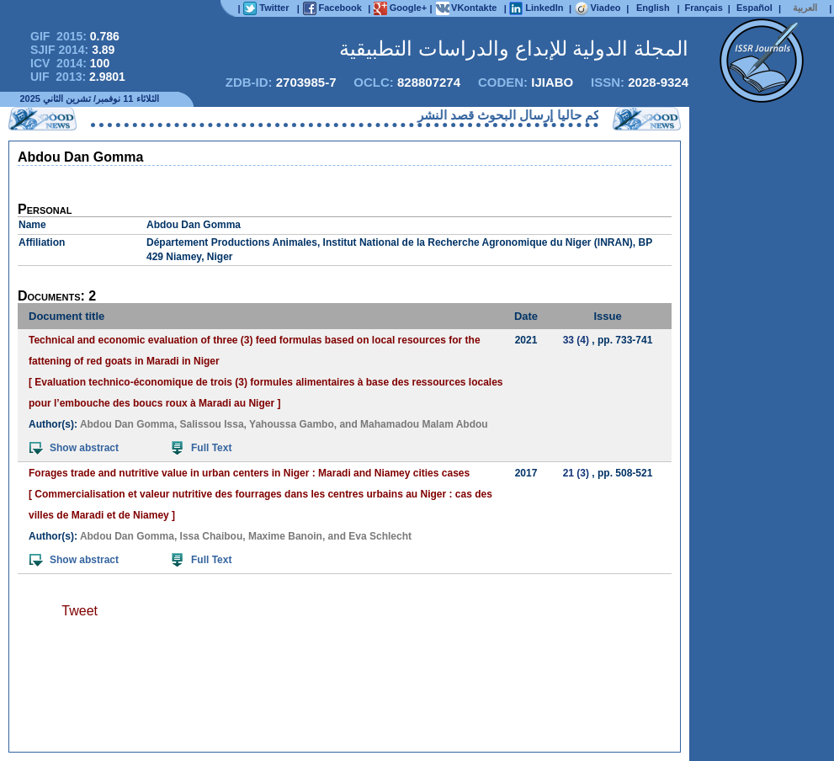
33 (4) (576, 340)
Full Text (201, 448)
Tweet (79, 611)
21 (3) (576, 473)
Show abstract (74, 448)
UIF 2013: (77, 76)
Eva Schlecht (380, 536)
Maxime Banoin (285, 536)
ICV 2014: (69, 63)
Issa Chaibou (211, 536)
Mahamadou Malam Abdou (424, 424)
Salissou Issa (212, 424)
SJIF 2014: (72, 49)
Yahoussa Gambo (291, 424)
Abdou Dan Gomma (127, 424)
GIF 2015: (75, 36)
